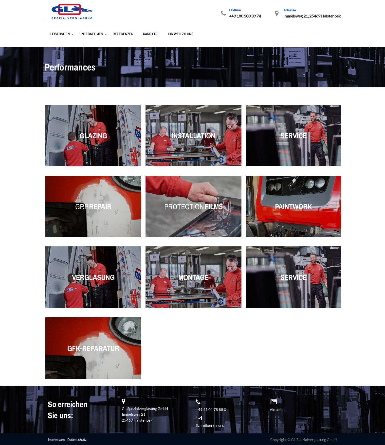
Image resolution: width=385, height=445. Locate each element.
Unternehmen (91, 33)
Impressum (56, 439)
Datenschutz (77, 439)
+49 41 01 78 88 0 (211, 409)
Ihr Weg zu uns (180, 33)
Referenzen (122, 33)
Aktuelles (277, 409)
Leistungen (60, 33)
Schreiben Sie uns (210, 425)
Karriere (150, 33)
